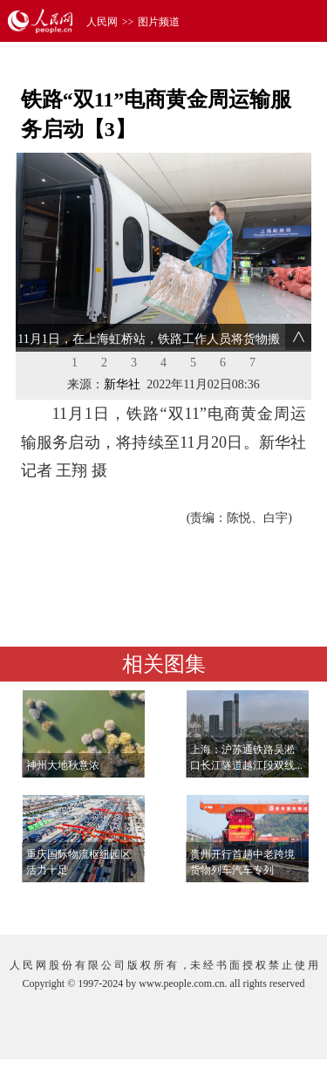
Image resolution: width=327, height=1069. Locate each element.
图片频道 (159, 22)
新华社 (122, 384)
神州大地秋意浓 (62, 765)
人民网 (102, 22)
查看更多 (262, 903)
